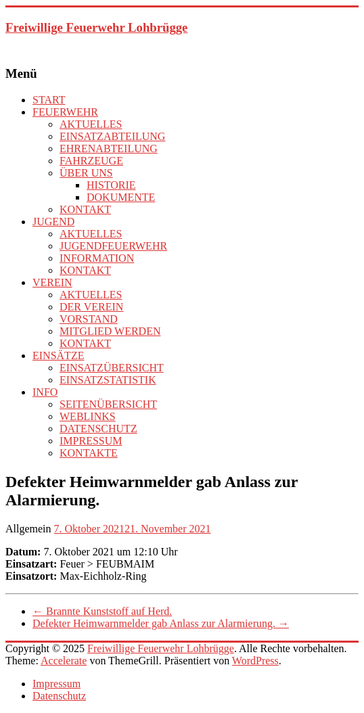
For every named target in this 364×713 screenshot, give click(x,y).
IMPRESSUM (91, 440)
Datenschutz (59, 696)
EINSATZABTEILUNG (112, 136)
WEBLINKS (88, 416)
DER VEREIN (91, 307)
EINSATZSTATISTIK (108, 380)
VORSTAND (89, 319)
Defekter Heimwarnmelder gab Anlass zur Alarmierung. (160, 623)
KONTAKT (85, 209)
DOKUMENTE (121, 197)
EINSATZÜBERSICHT (112, 367)
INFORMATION (97, 258)
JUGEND (53, 221)
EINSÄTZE (58, 355)
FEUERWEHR (65, 112)
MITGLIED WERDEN (110, 331)
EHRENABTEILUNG (109, 148)
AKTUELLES (91, 124)
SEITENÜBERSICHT (108, 404)
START (48, 100)
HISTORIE (111, 185)
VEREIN (52, 282)
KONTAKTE (89, 453)
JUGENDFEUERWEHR (113, 246)
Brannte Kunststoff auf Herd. (102, 611)
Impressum (56, 683)
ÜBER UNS (86, 173)
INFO (45, 392)
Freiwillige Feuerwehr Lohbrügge (96, 27)
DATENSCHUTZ (98, 428)
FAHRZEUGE (91, 160)
